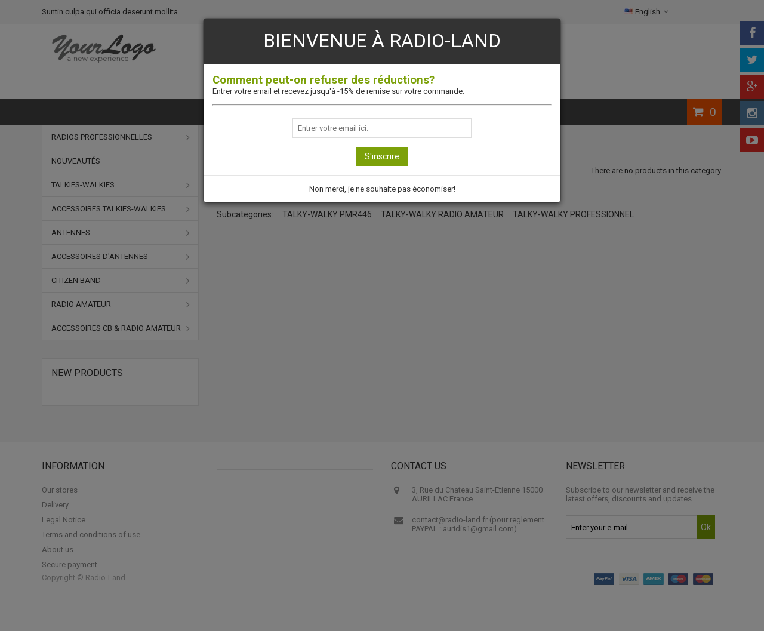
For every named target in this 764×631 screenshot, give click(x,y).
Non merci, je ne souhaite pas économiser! (382, 188)
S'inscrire (382, 156)
